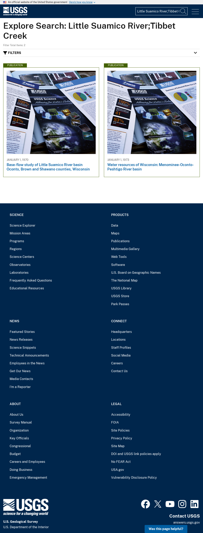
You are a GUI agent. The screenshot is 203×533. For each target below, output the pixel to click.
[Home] (15, 15)
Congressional (20, 446)
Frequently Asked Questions (31, 280)
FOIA (115, 422)
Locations (118, 339)
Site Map (118, 446)
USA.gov (117, 470)
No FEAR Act (121, 462)
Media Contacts (21, 379)
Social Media (121, 355)
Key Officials (19, 438)
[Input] (161, 11)
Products (120, 215)
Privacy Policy (121, 438)
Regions (16, 249)
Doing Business (21, 470)
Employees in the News (27, 363)
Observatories (20, 265)
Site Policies (120, 430)
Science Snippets (23, 348)
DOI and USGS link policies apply (136, 454)
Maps (115, 233)
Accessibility (120, 414)
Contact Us (119, 371)
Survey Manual (21, 422)
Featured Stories (22, 332)
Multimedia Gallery (125, 249)
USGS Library (121, 288)
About (15, 404)
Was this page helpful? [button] (166, 529)
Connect (119, 321)
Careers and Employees (27, 462)
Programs (17, 241)
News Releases (21, 339)
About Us (16, 414)
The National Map (124, 280)
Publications (120, 241)
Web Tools (119, 257)
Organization (19, 430)
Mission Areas (20, 233)
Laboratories (19, 273)
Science (17, 215)
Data (114, 225)
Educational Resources (27, 288)
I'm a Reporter (20, 387)
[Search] (184, 11)
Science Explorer (22, 225)
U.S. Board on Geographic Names (136, 273)
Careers (117, 363)
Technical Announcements (29, 355)
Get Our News (20, 371)
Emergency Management (28, 477)
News (14, 321)
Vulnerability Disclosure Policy (134, 477)
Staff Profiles (121, 348)
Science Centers (22, 257)
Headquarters (121, 332)
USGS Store (120, 296)
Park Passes (120, 304)
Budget (15, 454)
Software (118, 265)
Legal (116, 404)
